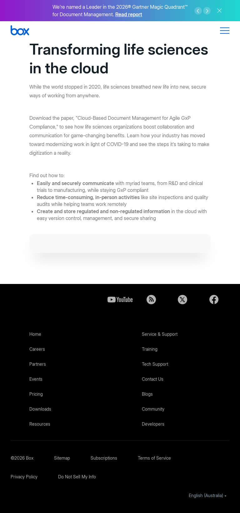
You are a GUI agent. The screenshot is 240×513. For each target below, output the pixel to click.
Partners (37, 364)
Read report (128, 14)
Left (198, 11)
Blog (151, 299)
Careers (37, 349)
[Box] (20, 31)
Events (35, 379)
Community (153, 409)
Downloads (40, 409)
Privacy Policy (24, 476)
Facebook (213, 299)
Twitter (182, 299)
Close (219, 10)
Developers (153, 424)
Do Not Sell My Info (77, 476)
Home (35, 334)
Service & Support (160, 334)
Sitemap (62, 458)
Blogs (147, 394)
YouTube (120, 299)
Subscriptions (104, 458)
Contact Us (152, 379)
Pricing (36, 394)
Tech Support (155, 364)
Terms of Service (154, 458)
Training (150, 349)
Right (207, 11)
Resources (39, 424)
